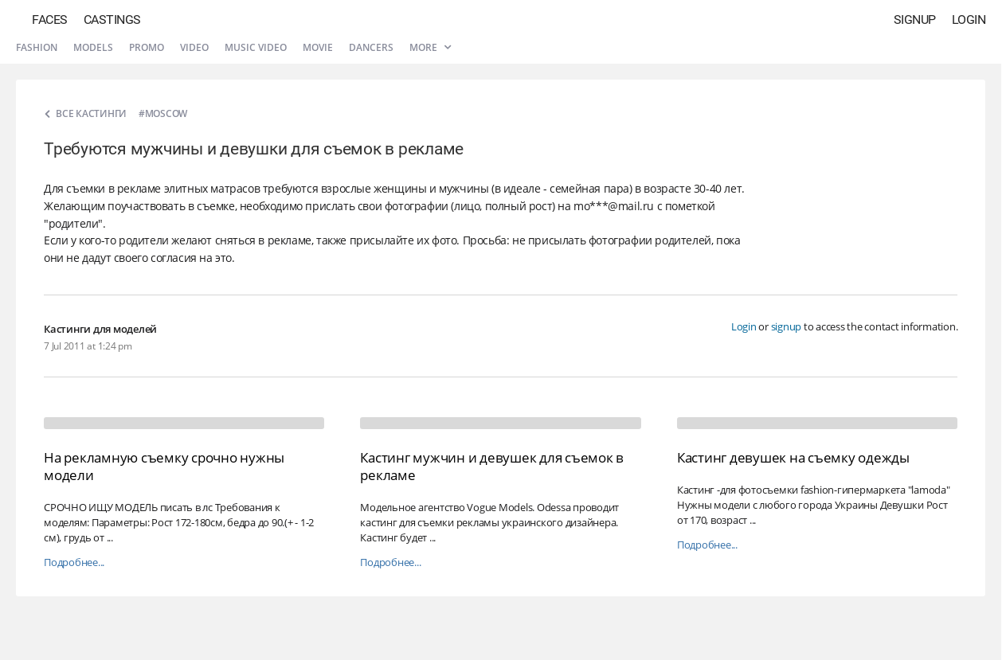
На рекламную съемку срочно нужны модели (164, 466)
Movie (318, 47)
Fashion (36, 47)
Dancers (371, 47)
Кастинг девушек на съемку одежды (793, 457)
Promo (146, 47)
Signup (915, 19)
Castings (112, 19)
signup (786, 326)
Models (93, 47)
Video (194, 47)
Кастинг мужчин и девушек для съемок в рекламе (492, 466)
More (430, 47)
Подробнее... (74, 562)
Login (969, 19)
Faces (50, 19)
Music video (256, 47)
